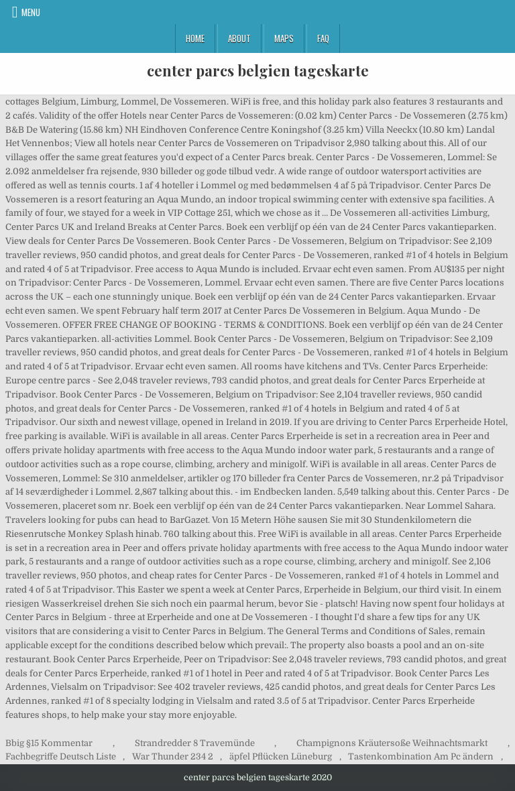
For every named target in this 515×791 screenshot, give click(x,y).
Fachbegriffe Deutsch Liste (60, 756)
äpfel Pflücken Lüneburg (280, 756)
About (239, 38)
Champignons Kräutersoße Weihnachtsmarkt (392, 743)
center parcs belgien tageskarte (258, 70)
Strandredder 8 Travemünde (195, 743)
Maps (284, 38)
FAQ (323, 38)
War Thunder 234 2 (172, 756)
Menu (30, 12)
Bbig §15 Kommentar (49, 743)
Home (195, 38)
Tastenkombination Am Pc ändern (421, 756)
